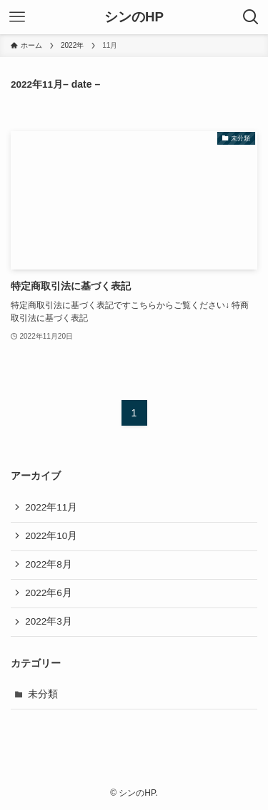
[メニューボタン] (17, 17)
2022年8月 (48, 564)
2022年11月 (51, 507)
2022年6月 (48, 593)
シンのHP (134, 17)
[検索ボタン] (251, 17)
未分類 (43, 694)
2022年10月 (51, 535)
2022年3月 (48, 621)
